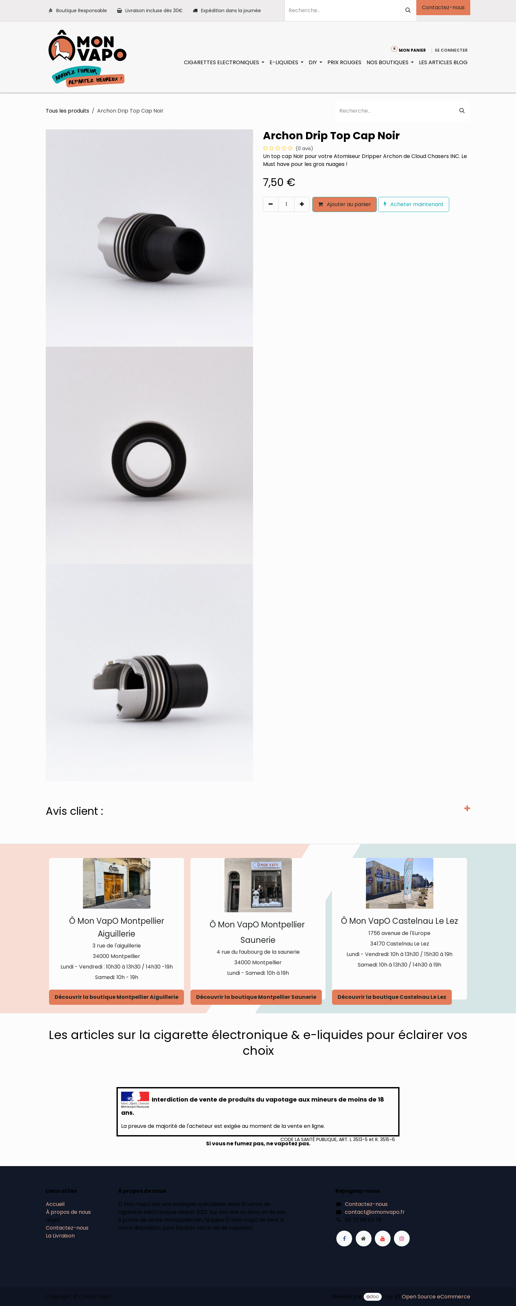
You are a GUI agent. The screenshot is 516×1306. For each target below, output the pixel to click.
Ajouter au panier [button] (344, 204)
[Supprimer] (270, 204)
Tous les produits (67, 111)
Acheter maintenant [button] (414, 204)
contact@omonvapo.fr (375, 1212)
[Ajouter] (302, 204)
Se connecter (451, 50)
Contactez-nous (443, 7)
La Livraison (60, 1235)
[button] (266, 218)
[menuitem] (224, 62)
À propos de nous (68, 1212)
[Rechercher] (408, 10)
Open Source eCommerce (436, 1296)
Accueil (55, 1204)
